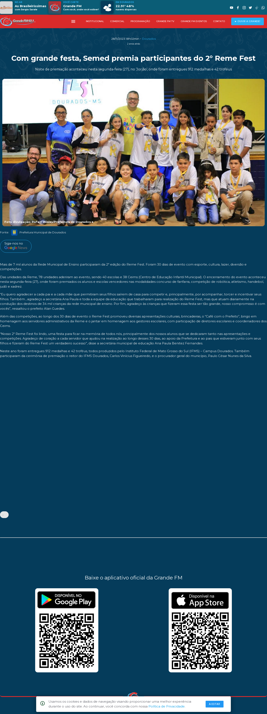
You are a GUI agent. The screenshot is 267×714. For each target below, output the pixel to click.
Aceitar (214, 704)
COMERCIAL (117, 21)
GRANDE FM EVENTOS (194, 21)
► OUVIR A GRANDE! (247, 21)
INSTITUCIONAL (95, 21)
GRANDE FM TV (165, 21)
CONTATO (219, 21)
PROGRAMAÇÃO (140, 21)
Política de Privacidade (166, 706)
